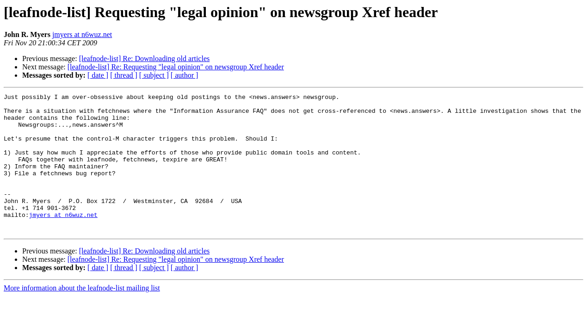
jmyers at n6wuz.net (82, 34)
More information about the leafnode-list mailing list (82, 316)
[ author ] (184, 75)
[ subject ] (154, 75)
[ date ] (97, 75)
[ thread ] (123, 75)
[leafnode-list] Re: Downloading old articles (144, 58)
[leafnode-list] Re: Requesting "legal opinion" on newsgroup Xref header (176, 67)
